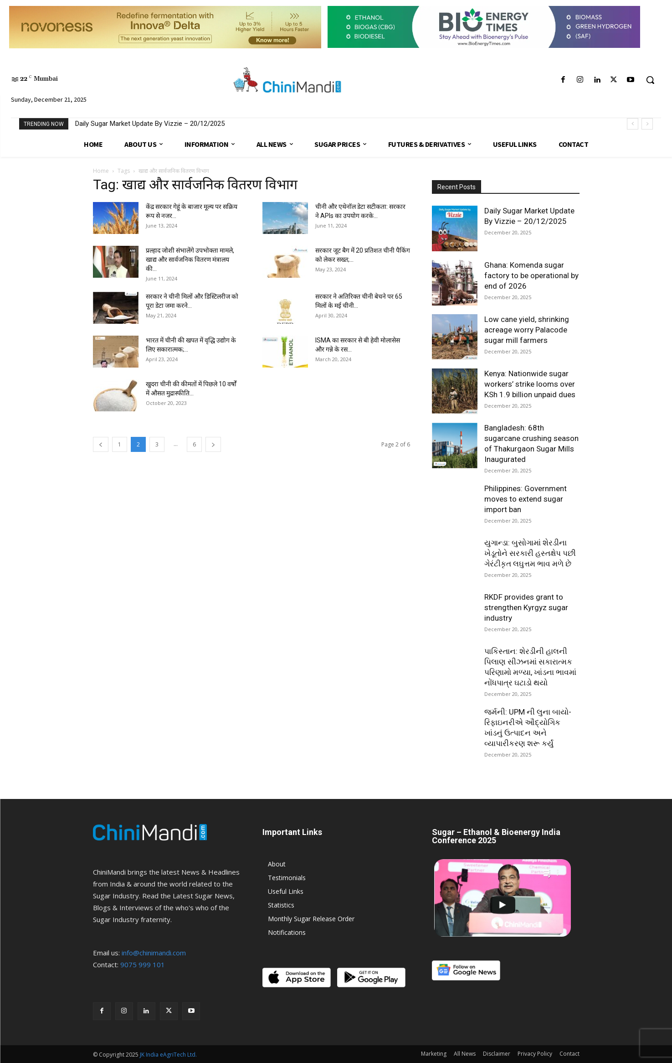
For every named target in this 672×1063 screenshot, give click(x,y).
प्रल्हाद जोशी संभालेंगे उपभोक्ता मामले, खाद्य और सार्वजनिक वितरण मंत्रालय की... (190, 259)
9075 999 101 (142, 964)
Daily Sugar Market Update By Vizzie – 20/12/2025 (150, 123)
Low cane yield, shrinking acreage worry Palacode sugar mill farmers (526, 330)
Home (101, 171)
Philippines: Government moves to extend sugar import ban (525, 499)
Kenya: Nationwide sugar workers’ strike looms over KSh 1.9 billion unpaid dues (529, 384)
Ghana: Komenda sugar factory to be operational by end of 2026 (531, 275)
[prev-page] (100, 444)
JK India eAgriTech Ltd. (168, 1054)
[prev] (632, 124)
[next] (647, 124)
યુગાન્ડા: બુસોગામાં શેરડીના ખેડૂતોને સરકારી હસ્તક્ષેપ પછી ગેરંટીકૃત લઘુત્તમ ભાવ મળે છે (530, 553)
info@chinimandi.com (154, 952)
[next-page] (213, 444)
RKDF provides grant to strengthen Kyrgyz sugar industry (526, 607)
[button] (650, 80)
